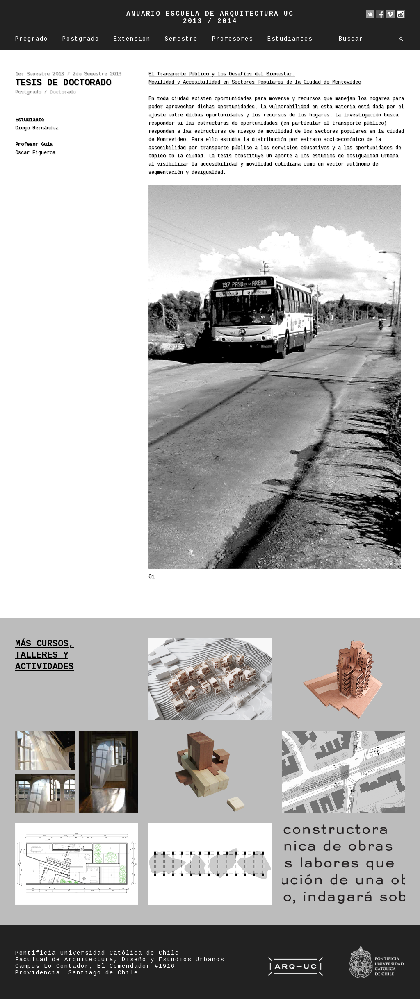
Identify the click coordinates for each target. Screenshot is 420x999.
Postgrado (80, 39)
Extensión (132, 39)
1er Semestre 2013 (39, 74)
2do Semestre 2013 (97, 74)
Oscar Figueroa (35, 153)
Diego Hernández (36, 128)
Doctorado (62, 92)
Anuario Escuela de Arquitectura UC (210, 14)
